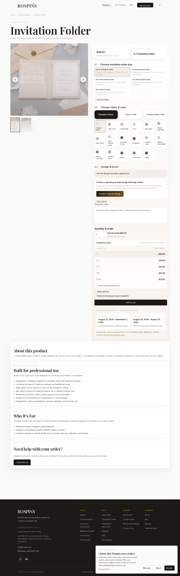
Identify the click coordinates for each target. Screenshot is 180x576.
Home (12, 15)
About (147, 515)
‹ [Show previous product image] (15, 79)
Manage (146, 568)
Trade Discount (151, 528)
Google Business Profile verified (29, 532)
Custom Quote (128, 519)
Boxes (82, 515)
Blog (146, 519)
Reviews (148, 524)
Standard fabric (106, 114)
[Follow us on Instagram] (20, 559)
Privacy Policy (128, 528)
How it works (102, 201)
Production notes (130, 213)
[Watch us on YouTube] (26, 559)
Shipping (105, 531)
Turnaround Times (109, 519)
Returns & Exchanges (131, 524)
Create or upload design (110, 194)
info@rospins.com (24, 547)
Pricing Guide (85, 540)
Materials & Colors (87, 531)
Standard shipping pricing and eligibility (113, 296)
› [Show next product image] (83, 79)
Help (131, 5)
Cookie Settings (88, 572)
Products (106, 5)
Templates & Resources (106, 525)
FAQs (104, 536)
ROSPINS (26, 511)
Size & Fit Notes (103, 99)
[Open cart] (159, 5)
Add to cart (130, 302)
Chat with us (22, 462)
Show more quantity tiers (109, 286)
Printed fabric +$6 (155, 114)
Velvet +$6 (130, 114)
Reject (158, 568)
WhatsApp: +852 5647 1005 (28, 551)
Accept (169, 568)
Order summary (103, 291)
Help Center (106, 515)
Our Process (120, 5)
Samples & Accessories (85, 525)
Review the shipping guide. (114, 335)
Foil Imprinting (107, 540)
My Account (145, 6)
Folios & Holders (24, 15)
